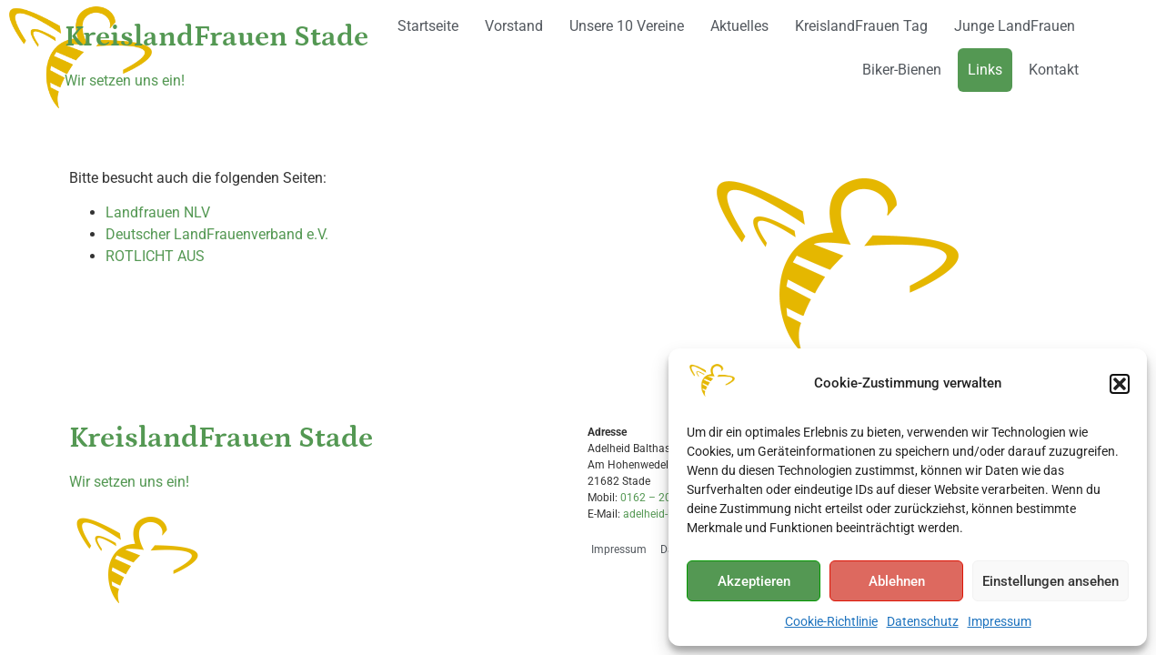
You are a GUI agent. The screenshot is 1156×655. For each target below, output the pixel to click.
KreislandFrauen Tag (861, 26)
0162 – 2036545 (661, 497)
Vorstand (514, 26)
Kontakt (1054, 69)
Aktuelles (739, 26)
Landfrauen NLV (158, 212)
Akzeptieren (754, 581)
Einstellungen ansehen (1050, 581)
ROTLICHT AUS (155, 256)
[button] (1120, 384)
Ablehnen (897, 581)
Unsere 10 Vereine (626, 26)
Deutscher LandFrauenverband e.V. (217, 234)
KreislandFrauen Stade (216, 37)
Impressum (999, 621)
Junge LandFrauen (1014, 26)
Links (985, 69)
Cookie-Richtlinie (831, 621)
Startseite (427, 26)
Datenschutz (923, 621)
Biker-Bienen (901, 69)
